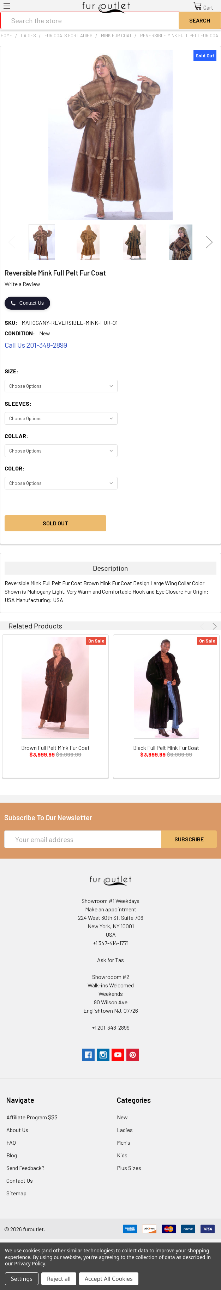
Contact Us (27, 303)
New (122, 1117)
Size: (12, 371)
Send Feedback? (25, 1167)
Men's (123, 1142)
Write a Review (22, 283)
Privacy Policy (29, 1263)
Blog (11, 1155)
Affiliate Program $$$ (32, 1117)
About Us (17, 1129)
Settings (21, 1279)
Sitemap (16, 1193)
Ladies (125, 1129)
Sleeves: (18, 403)
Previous (12, 242)
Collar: (16, 435)
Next (209, 242)
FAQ (11, 1142)
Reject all (59, 1279)
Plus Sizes (129, 1167)
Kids (122, 1155)
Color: (14, 468)
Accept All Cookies (109, 1279)
